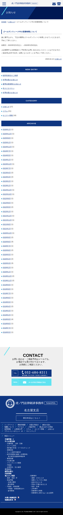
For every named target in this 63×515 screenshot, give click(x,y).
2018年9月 (7, 319)
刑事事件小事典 (36, 491)
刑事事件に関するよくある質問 (42, 493)
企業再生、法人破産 (14, 467)
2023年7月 (7, 168)
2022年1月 (7, 211)
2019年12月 (7, 276)
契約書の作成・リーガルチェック (18, 448)
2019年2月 (7, 315)
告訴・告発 (35, 486)
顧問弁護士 (9, 471)
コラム (5, 111)
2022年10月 (7, 194)
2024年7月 (7, 151)
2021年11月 (7, 220)
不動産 (9, 465)
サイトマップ (31, 431)
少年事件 (34, 488)
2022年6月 (7, 203)
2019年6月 (7, 298)
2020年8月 (7, 242)
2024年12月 (7, 147)
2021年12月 (7, 216)
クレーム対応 (11, 446)
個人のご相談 (10, 476)
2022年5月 (7, 207)
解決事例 (11, 484)
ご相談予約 (32, 427)
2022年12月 (7, 190)
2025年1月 (7, 142)
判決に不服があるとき (39, 484)
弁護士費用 (12, 482)
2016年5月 (7, 332)
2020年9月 (7, 237)
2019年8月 (7, 289)
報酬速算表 (9, 500)
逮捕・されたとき (37, 478)
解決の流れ (46, 425)
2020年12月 (7, 233)
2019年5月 (7, 302)
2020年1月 (7, 272)
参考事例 (11, 491)
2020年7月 (7, 246)
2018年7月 (7, 328)
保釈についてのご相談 (39, 480)
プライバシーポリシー (12, 431)
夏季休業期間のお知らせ (12, 84)
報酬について (9, 427)
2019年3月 (7, 311)
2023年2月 (7, 181)
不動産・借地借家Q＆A (16, 488)
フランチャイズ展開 (14, 463)
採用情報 (7, 429)
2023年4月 (7, 173)
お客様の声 (18, 429)
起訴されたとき (36, 482)
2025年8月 (7, 138)
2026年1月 (7, 129)
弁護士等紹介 (34, 425)
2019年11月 (7, 280)
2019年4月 (7, 306)
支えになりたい (8, 88)
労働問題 (8, 439)
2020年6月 (7, 250)
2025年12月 (7, 134)
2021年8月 (7, 224)
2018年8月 (7, 323)
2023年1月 (7, 185)
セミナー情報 (8, 115)
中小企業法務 (10, 441)
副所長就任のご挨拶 (10, 75)
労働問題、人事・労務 (14, 443)
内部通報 (8, 473)
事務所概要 (21, 425)
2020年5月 (7, 254)
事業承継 (10, 458)
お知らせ (58, 59)
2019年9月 (7, 285)
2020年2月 (7, 267)
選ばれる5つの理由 (46, 427)
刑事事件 (33, 476)
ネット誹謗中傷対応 (14, 452)
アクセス (21, 427)
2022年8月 (7, 198)
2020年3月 (7, 263)
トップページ (9, 425)
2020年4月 (7, 259)
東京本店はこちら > (31, 418)
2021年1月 (7, 229)
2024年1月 (7, 160)
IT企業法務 (11, 461)
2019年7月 (7, 293)
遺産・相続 (11, 478)
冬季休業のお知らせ (10, 80)
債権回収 (10, 450)
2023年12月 (7, 164)
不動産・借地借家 (13, 486)
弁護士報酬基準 (10, 498)
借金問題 (10, 480)
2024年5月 (7, 155)
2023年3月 (7, 177)
